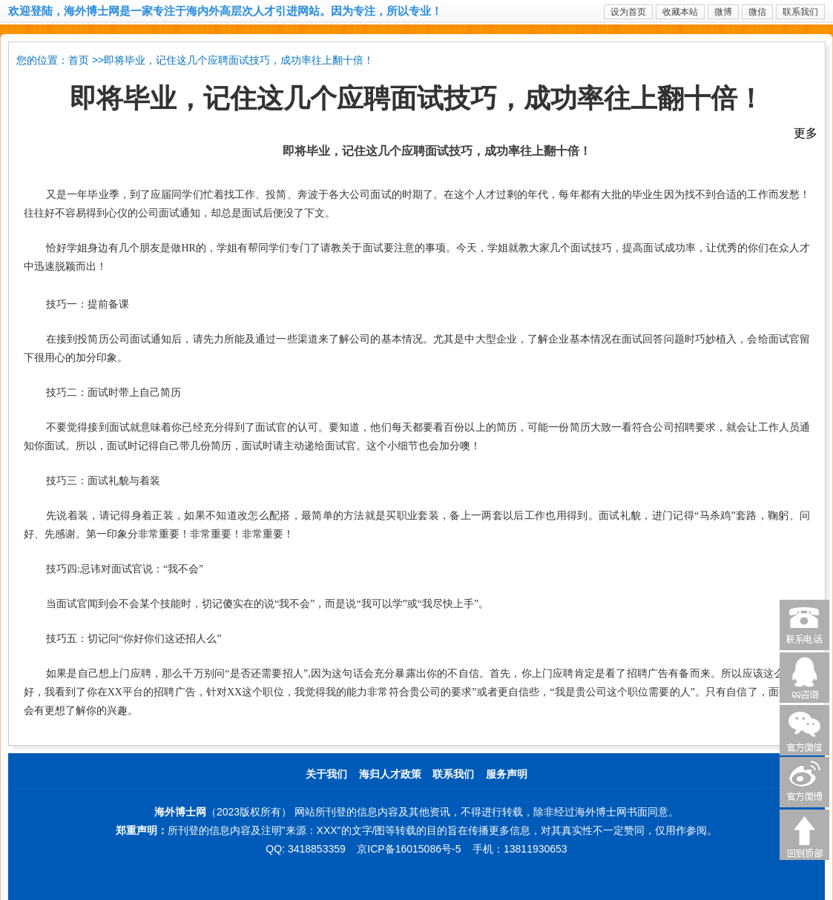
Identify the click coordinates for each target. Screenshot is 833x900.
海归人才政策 (390, 774)
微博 (723, 12)
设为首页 (628, 12)
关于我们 (326, 774)
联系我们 (800, 12)
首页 (78, 60)
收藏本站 (680, 12)
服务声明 (506, 774)
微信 (757, 12)
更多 (805, 133)
